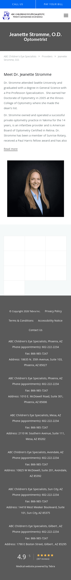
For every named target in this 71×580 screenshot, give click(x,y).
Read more (11, 149)
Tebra (52, 566)
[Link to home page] (31, 15)
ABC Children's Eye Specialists (20, 56)
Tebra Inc (35, 311)
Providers (47, 56)
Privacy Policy (53, 311)
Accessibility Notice (50, 320)
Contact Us (35, 330)
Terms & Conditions (21, 320)
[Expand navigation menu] (66, 15)
